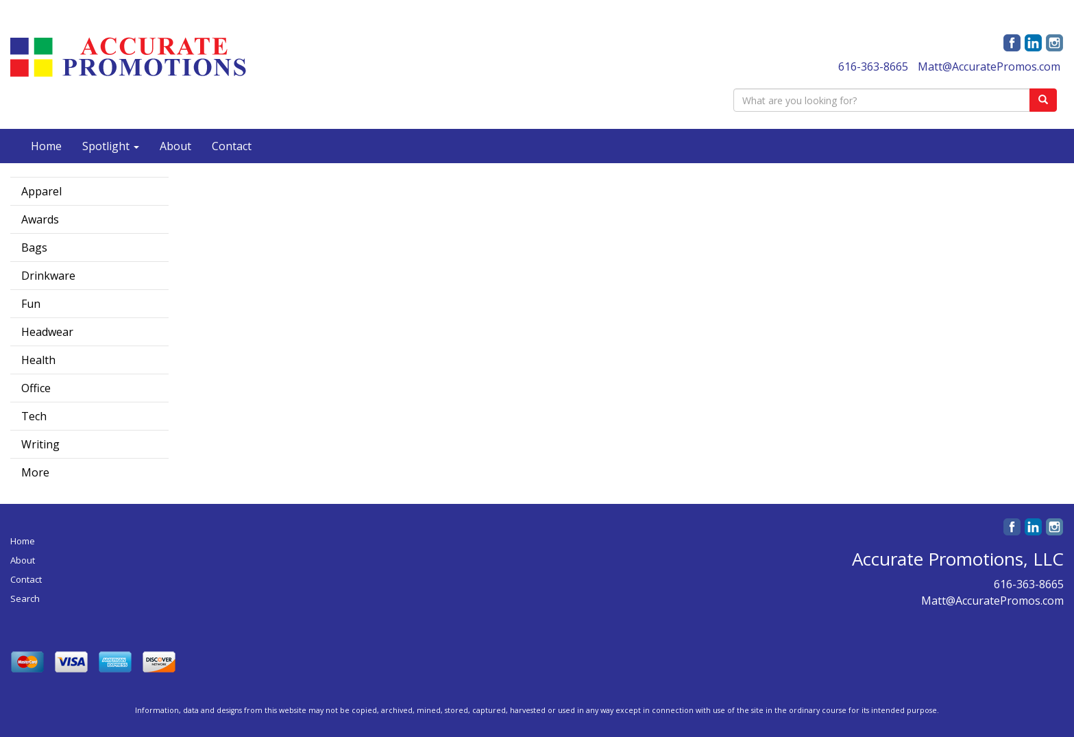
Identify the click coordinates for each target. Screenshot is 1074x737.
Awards (40, 219)
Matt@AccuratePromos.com (989, 66)
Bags (34, 247)
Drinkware (48, 275)
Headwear (47, 331)
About (175, 146)
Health (38, 359)
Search (25, 598)
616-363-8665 (873, 66)
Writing (40, 444)
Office (36, 388)
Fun (30, 303)
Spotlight (110, 146)
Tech (34, 416)
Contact (232, 146)
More (35, 472)
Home (46, 146)
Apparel (41, 191)
